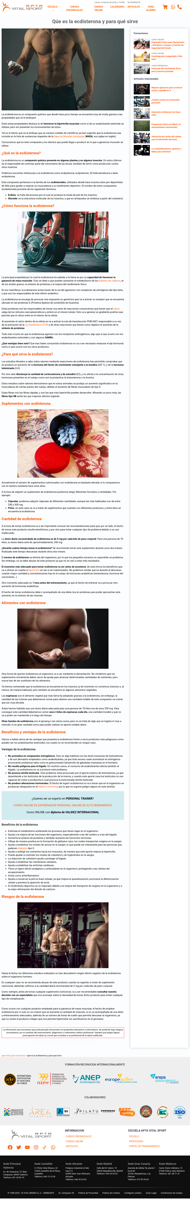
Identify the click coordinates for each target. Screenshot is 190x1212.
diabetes (22, 848)
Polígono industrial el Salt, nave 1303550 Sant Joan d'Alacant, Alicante (77, 1172)
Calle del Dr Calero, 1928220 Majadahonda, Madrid (110, 1169)
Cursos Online (98, 8)
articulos (21, 1055)
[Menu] (165, 7)
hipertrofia (33, 570)
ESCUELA (134, 1136)
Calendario (117, 6)
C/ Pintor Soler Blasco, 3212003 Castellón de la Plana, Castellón (47, 1171)
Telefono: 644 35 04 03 (75, 1179)
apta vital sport (8, 1055)
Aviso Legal (151, 1193)
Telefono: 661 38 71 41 (169, 1173)
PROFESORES (136, 1141)
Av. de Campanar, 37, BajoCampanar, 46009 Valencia (15, 1173)
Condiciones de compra (171, 1193)
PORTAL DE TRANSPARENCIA (144, 1146)
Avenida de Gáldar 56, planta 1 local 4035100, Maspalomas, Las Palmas (141, 1172)
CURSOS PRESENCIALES (78, 1136)
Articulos (133, 6)
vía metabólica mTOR (36, 324)
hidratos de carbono (110, 280)
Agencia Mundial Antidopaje (69, 136)
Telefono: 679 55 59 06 (138, 1179)
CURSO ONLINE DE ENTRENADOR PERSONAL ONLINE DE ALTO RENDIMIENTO (63, 805)
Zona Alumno (151, 8)
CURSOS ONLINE (74, 1141)
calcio (116, 308)
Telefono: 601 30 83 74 (13, 1177)
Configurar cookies (132, 1193)
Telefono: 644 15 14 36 (44, 1176)
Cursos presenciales (74, 8)
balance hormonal (48, 786)
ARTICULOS (72, 1146)
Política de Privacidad (88, 1193)
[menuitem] (53, 9)
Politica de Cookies (111, 1193)
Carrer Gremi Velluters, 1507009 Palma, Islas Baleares (172, 1169)
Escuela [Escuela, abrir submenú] (53, 8)
